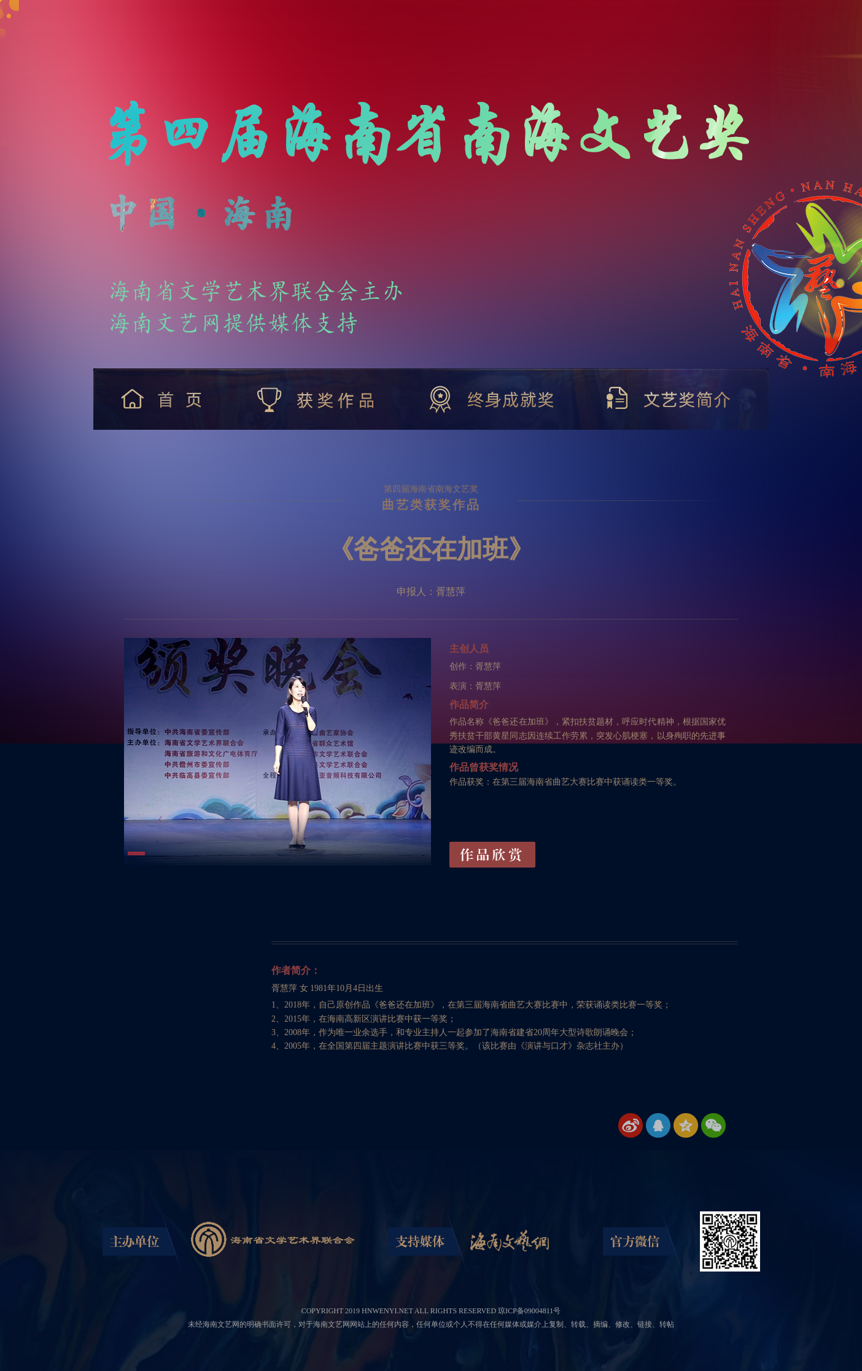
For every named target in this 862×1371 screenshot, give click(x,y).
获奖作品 (316, 399)
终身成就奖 (491, 399)
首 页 (164, 399)
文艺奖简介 (669, 399)
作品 (492, 855)
